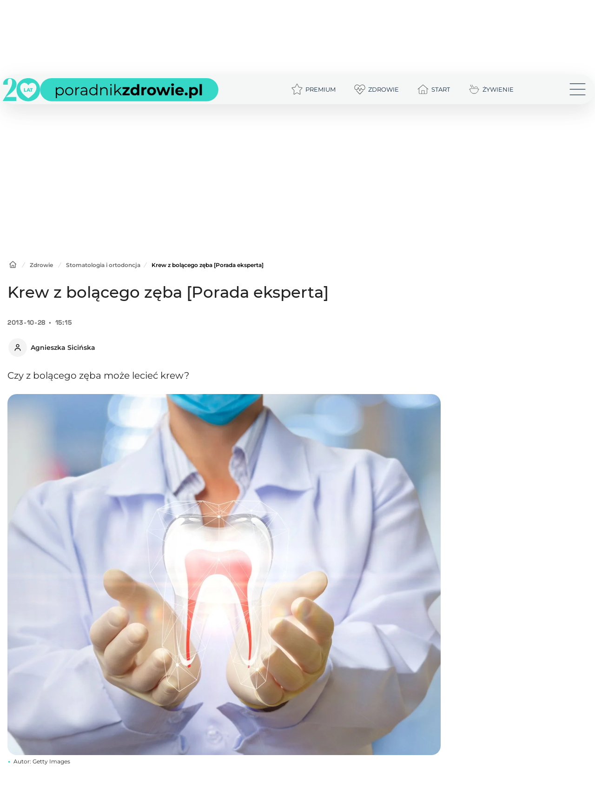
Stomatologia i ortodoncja (103, 264)
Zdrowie (41, 264)
